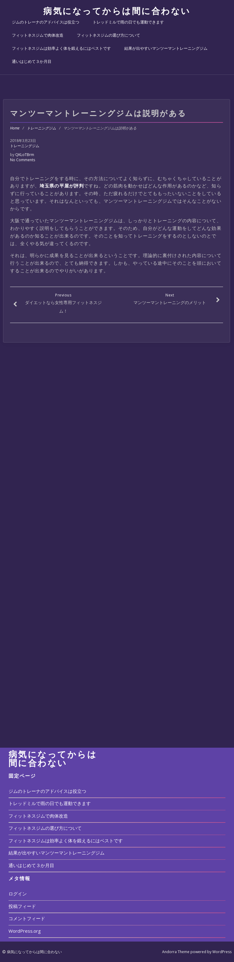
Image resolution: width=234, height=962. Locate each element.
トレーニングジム (41, 128)
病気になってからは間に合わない (117, 10)
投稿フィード (22, 906)
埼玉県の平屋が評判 (62, 186)
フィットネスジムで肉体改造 (37, 35)
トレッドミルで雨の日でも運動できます (128, 22)
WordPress (222, 951)
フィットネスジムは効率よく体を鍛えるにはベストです (61, 48)
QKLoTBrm (24, 154)
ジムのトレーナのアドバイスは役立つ (45, 22)
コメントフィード (27, 918)
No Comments (22, 159)
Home (15, 128)
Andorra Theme (176, 951)
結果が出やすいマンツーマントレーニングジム (165, 48)
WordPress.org (25, 931)
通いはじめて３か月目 (31, 61)
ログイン (18, 894)
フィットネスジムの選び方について (108, 35)
